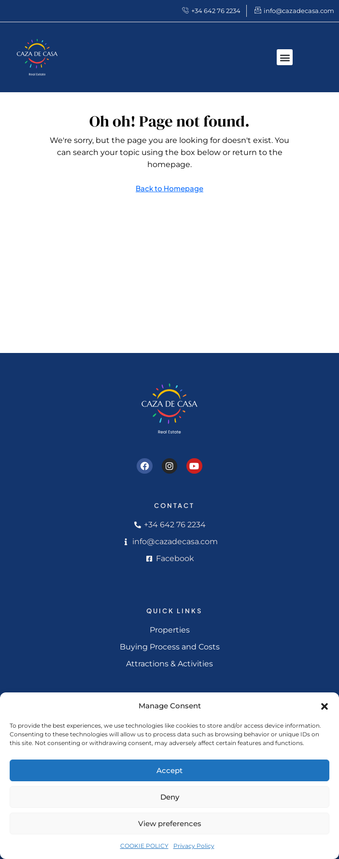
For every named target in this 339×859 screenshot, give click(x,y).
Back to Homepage (169, 188)
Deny (169, 797)
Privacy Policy (193, 845)
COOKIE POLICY (144, 845)
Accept (169, 770)
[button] (324, 706)
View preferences (169, 823)
